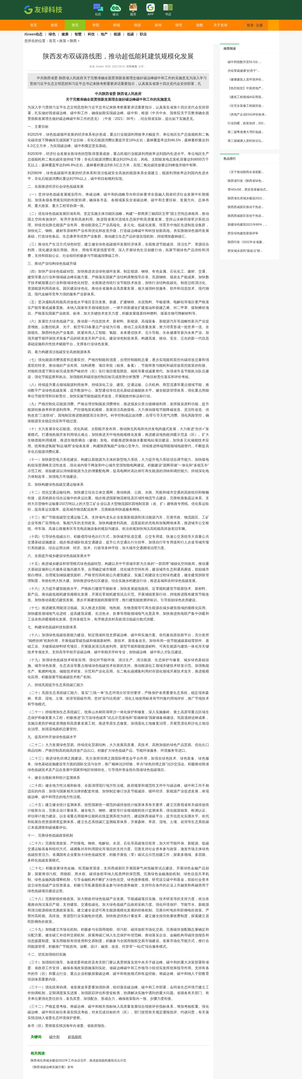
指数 (199, 25)
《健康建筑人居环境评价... (246, 79)
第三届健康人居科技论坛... (246, 140)
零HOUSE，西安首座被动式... (248, 189)
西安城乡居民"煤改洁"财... (245, 250)
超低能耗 (75, 1037)
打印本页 (132, 66)
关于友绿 (220, 25)
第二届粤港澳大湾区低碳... (246, 132)
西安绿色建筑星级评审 (243, 233)
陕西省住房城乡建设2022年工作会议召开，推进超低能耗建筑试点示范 (78, 1060)
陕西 (73, 41)
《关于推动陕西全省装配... (246, 172)
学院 (95, 25)
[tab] (229, 48)
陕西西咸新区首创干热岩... (246, 215)
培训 (137, 25)
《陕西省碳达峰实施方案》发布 (52, 1067)
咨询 (158, 25)
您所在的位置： (36, 41)
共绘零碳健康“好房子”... (244, 70)
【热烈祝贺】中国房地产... (246, 88)
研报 (116, 25)
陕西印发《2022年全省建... (246, 242)
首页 (33, 25)
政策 (54, 25)
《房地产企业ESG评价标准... (247, 114)
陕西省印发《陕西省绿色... (246, 180)
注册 (259, 25)
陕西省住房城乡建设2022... (246, 198)
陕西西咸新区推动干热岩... (246, 207)
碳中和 (54, 1037)
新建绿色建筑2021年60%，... (248, 224)
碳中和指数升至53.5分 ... (245, 62)
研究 (178, 25)
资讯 (75, 25)
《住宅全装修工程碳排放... (246, 105)
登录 (250, 25)
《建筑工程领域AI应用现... (246, 97)
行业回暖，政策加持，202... (247, 123)
